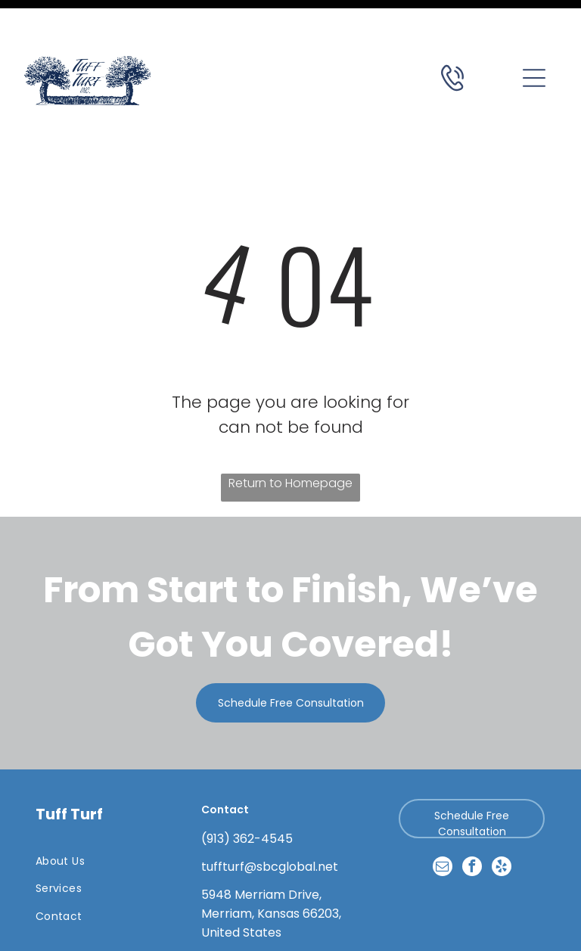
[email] (442, 830)
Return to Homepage (290, 445)
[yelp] (501, 830)
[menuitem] (101, 824)
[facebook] (472, 830)
